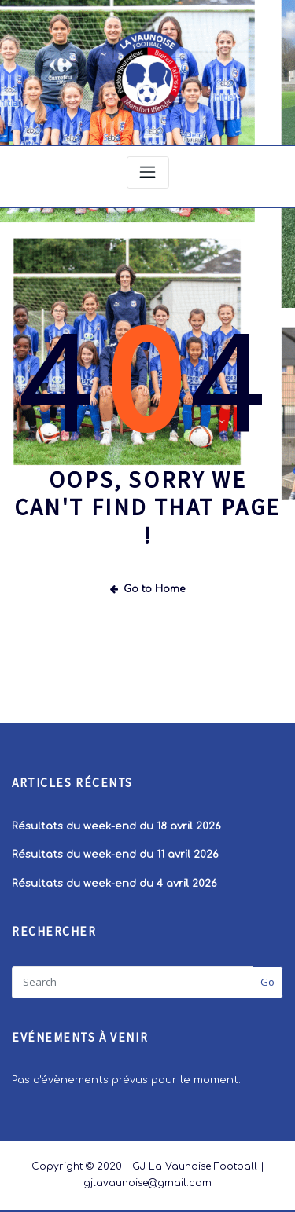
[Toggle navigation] (148, 172)
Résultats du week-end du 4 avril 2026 (114, 883)
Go (267, 982)
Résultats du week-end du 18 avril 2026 (116, 826)
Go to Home (147, 589)
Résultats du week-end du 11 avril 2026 (115, 854)
